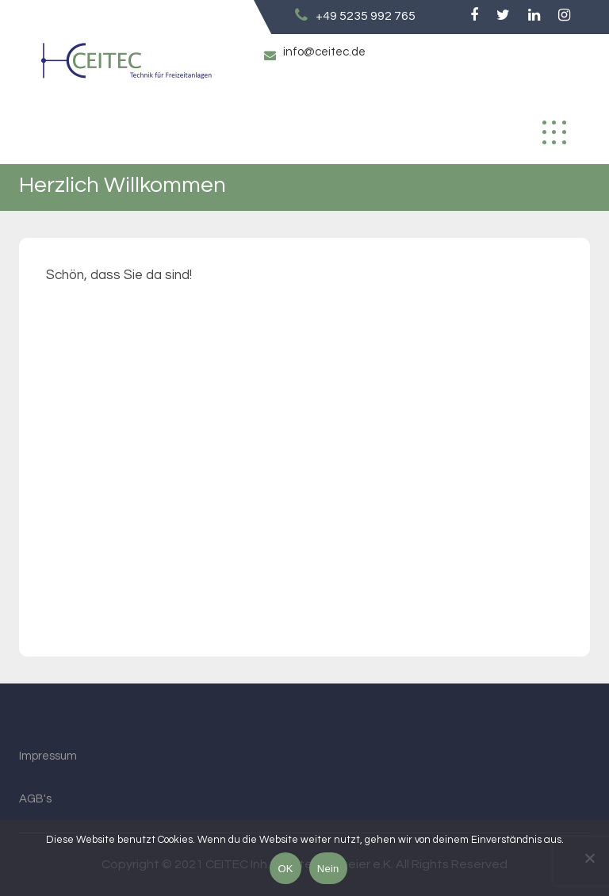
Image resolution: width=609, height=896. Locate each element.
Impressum (48, 756)
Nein (328, 869)
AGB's (35, 799)
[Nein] (589, 858)
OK (285, 869)
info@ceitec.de (324, 52)
